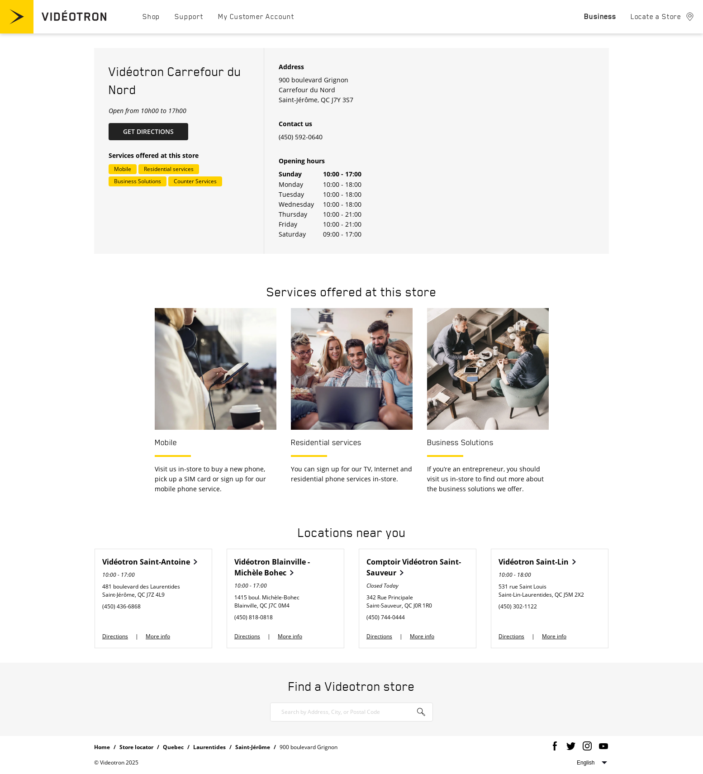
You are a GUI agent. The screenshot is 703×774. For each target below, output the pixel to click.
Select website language (592, 763)
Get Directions (155, 131)
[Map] (521, 151)
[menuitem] (151, 16)
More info (158, 636)
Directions (115, 636)
